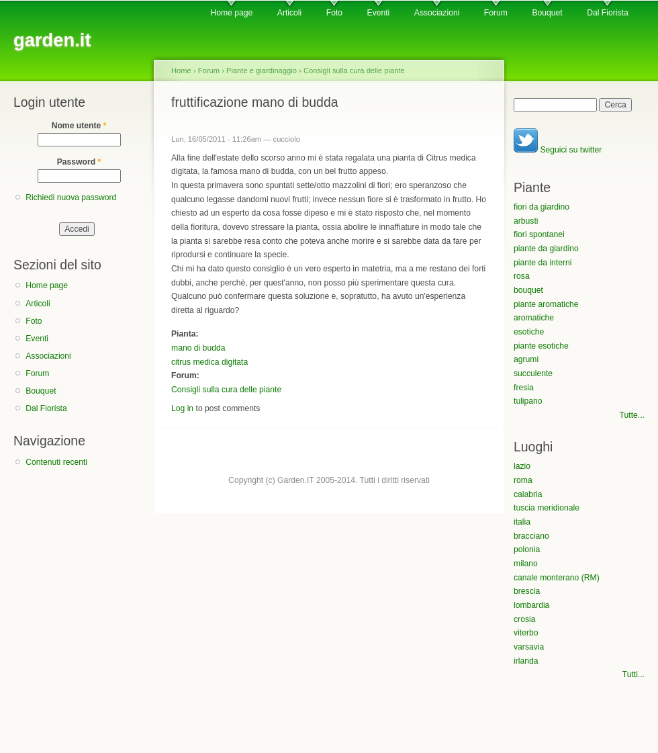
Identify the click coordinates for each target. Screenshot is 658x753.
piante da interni (543, 262)
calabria (528, 494)
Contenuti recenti (56, 462)
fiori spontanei (539, 234)
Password (79, 162)
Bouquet (547, 12)
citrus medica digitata (209, 362)
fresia (524, 387)
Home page (231, 12)
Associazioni (437, 12)
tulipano (528, 401)
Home (181, 71)
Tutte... (632, 415)
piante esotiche (541, 346)
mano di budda (198, 348)
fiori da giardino (541, 207)
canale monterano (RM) (557, 577)
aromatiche (534, 317)
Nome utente (79, 125)
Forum (496, 12)
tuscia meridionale (546, 508)
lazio (522, 466)
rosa (522, 276)
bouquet (528, 290)
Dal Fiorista (607, 12)
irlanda (526, 661)
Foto (334, 12)
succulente (533, 373)
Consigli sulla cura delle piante (354, 71)
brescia (527, 591)
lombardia (531, 605)
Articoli (289, 12)
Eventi (378, 12)
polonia (527, 549)
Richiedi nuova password (71, 197)
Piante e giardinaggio (261, 71)
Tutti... (633, 674)
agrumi (526, 359)
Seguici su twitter (558, 149)
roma (523, 480)
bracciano (531, 536)
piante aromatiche (546, 304)
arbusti (526, 221)
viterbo (526, 632)
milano (526, 563)
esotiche (529, 332)
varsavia (529, 647)
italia (522, 522)
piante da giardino (546, 248)
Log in (182, 408)
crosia (524, 619)
